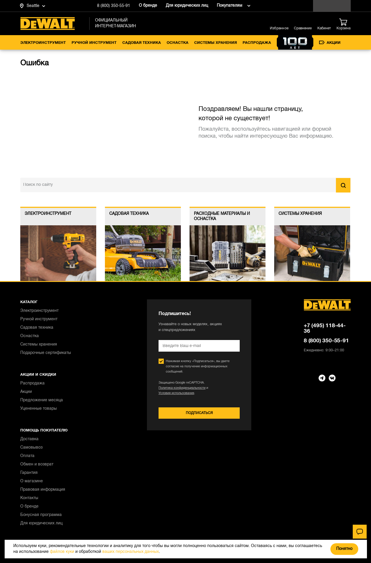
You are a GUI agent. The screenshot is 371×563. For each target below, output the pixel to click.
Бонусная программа (41, 515)
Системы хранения (215, 43)
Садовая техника (141, 43)
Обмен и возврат (36, 464)
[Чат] (360, 532)
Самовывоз (31, 447)
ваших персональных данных (130, 552)
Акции (330, 43)
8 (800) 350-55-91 (113, 6)
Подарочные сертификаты (45, 353)
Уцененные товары (38, 409)
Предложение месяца (41, 400)
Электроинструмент (43, 43)
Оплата (27, 456)
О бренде (148, 6)
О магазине (31, 481)
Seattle (33, 6)
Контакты (29, 498)
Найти (343, 185)
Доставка (29, 439)
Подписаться (199, 413)
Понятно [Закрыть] (344, 549)
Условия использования (176, 393)
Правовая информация (42, 490)
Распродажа (257, 43)
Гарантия (29, 473)
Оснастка (177, 43)
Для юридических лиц (187, 6)
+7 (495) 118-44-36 (325, 328)
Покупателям (229, 6)
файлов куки (62, 552)
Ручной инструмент (94, 43)
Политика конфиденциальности (182, 387)
